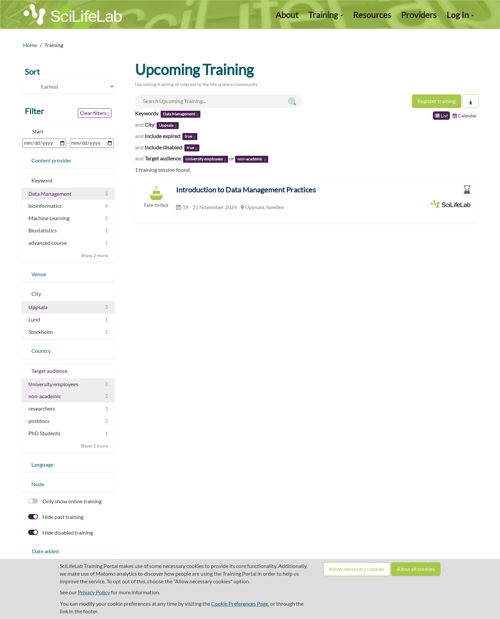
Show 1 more (94, 446)
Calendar (465, 115)
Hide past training (56, 517)
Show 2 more (94, 255)
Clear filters (95, 113)
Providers (419, 15)
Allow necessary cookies (356, 569)
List (441, 115)
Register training (437, 101)
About (287, 15)
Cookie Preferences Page (239, 603)
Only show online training (65, 501)
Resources (372, 15)
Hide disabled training (60, 532)
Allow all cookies (416, 569)
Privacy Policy (94, 592)
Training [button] (325, 15)
